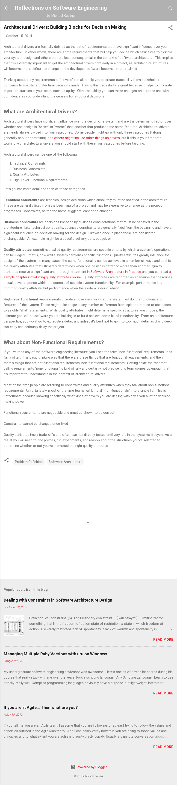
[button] (170, 28)
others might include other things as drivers (87, 138)
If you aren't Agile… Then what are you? (41, 707)
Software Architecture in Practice (116, 272)
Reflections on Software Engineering (61, 8)
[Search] (170, 9)
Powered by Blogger (88, 767)
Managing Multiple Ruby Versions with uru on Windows (55, 653)
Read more (163, 639)
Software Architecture (65, 462)
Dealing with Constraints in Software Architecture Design (58, 600)
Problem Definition (29, 462)
